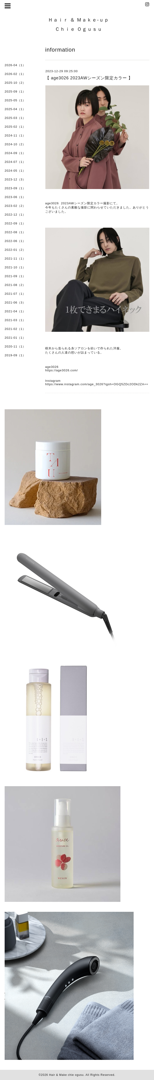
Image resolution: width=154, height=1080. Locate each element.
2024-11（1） (15, 135)
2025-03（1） (15, 118)
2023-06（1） (15, 197)
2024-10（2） (15, 144)
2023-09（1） (15, 188)
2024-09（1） (15, 153)
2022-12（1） (15, 214)
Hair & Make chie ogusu (66, 1075)
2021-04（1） (15, 311)
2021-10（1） (15, 267)
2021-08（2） (15, 285)
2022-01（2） (15, 249)
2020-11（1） (15, 346)
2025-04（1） (15, 109)
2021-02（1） (15, 329)
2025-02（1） (15, 126)
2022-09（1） (15, 223)
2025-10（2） (15, 82)
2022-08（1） (15, 232)
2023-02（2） (15, 206)
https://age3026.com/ (61, 370)
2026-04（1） (15, 65)
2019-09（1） (15, 355)
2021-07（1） (15, 293)
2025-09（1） (15, 91)
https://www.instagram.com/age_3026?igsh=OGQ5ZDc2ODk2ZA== (96, 384)
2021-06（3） (15, 302)
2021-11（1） (15, 258)
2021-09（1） (15, 276)
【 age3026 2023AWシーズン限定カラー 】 (89, 78)
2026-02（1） (15, 74)
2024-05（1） (15, 170)
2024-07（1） (15, 162)
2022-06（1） (15, 241)
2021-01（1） (15, 337)
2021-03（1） (15, 320)
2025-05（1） (15, 100)
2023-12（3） (15, 179)
